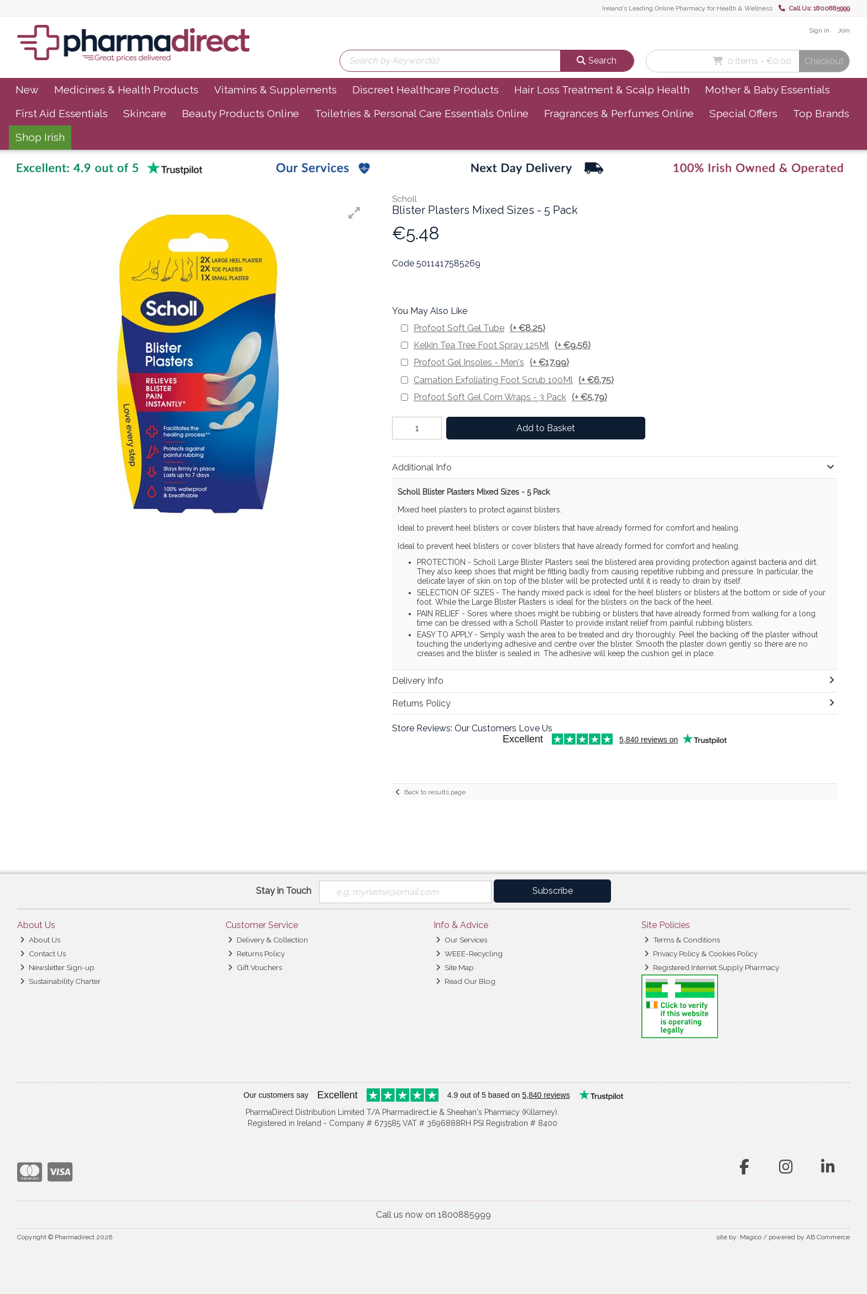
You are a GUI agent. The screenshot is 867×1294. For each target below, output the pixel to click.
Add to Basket (545, 428)
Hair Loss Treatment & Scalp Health (602, 89)
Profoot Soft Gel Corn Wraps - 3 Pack (510, 397)
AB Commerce (828, 1237)
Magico (750, 1237)
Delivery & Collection (268, 939)
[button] (354, 213)
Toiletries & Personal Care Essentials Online (422, 113)
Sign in (819, 30)
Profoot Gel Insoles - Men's (491, 362)
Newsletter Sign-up (57, 967)
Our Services (461, 939)
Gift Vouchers (255, 967)
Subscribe (552, 891)
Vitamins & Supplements (275, 89)
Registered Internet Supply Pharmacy (711, 967)
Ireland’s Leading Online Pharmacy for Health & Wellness (687, 8)
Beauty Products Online (240, 113)
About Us (40, 939)
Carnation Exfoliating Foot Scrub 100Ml (514, 380)
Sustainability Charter (60, 981)
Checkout (824, 61)
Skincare (144, 113)
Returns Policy (256, 953)
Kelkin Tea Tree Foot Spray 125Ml (502, 345)
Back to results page (435, 792)
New (27, 89)
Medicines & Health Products (126, 89)
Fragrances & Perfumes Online (619, 113)
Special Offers (743, 113)
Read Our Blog (465, 981)
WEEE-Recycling (469, 953)
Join (844, 30)
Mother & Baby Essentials (767, 89)
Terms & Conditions (682, 939)
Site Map (455, 967)
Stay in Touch (283, 891)
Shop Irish (40, 137)
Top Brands (821, 113)
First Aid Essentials (61, 113)
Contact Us (43, 953)
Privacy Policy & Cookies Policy (701, 953)
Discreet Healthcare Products (425, 89)
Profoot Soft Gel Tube (479, 328)
